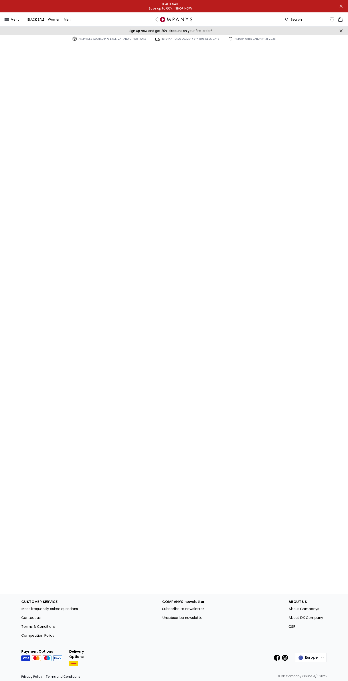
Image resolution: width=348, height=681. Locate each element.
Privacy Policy (31, 676)
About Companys (304, 608)
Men (67, 19)
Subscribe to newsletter (183, 608)
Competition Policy (37, 635)
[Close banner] (341, 6)
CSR (292, 626)
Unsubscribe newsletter (183, 617)
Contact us (31, 617)
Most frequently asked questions (49, 608)
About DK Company (306, 617)
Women (54, 19)
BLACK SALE (36, 19)
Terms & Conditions (38, 626)
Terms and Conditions (63, 676)
